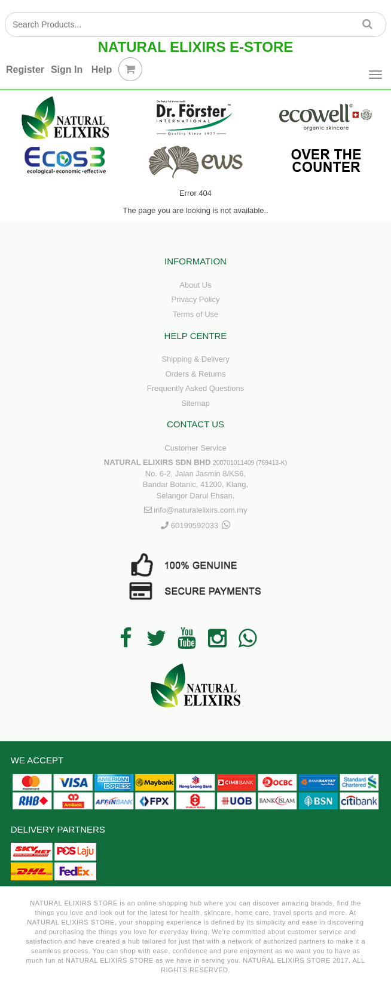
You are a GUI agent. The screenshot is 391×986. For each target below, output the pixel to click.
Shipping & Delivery (195, 359)
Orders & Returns (195, 373)
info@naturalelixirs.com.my (200, 510)
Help (101, 69)
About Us (195, 285)
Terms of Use (196, 314)
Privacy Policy (196, 299)
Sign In (67, 69)
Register (25, 69)
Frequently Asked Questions (196, 388)
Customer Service (195, 447)
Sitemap (195, 403)
